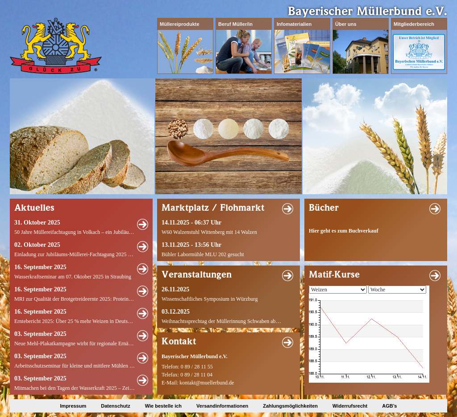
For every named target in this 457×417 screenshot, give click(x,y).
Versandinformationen (222, 406)
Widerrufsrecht (349, 406)
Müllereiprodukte (179, 24)
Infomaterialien (294, 24)
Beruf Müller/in (235, 24)
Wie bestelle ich (163, 406)
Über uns (346, 24)
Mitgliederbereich (414, 24)
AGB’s (389, 406)
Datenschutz (115, 406)
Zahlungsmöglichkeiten (290, 406)
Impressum (73, 406)
